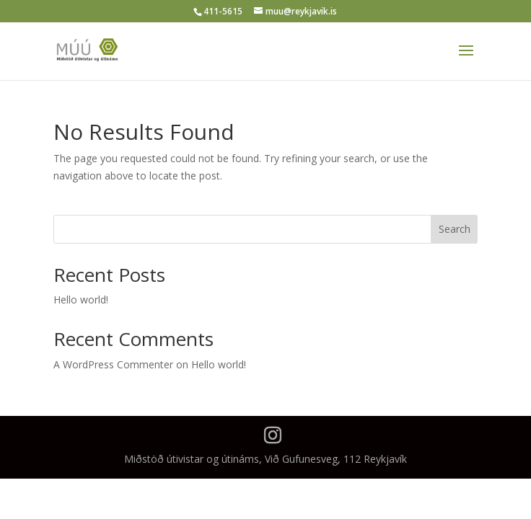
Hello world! (80, 299)
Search (454, 229)
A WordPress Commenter (113, 364)
